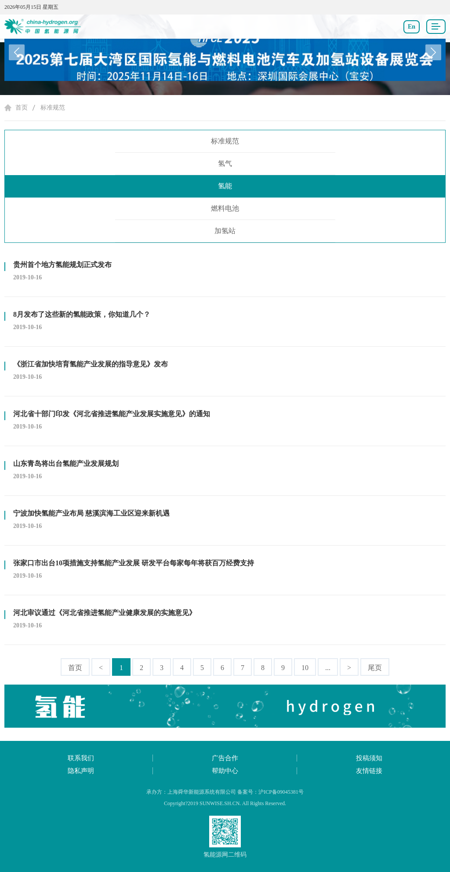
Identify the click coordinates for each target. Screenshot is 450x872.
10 (304, 667)
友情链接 (369, 770)
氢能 (225, 186)
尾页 (375, 667)
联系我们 (81, 758)
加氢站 (225, 230)
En (411, 26)
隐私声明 (81, 770)
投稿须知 (369, 758)
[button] (433, 52)
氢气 (225, 163)
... (327, 667)
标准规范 (52, 107)
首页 (21, 107)
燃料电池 (225, 208)
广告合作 (225, 758)
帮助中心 (225, 770)
